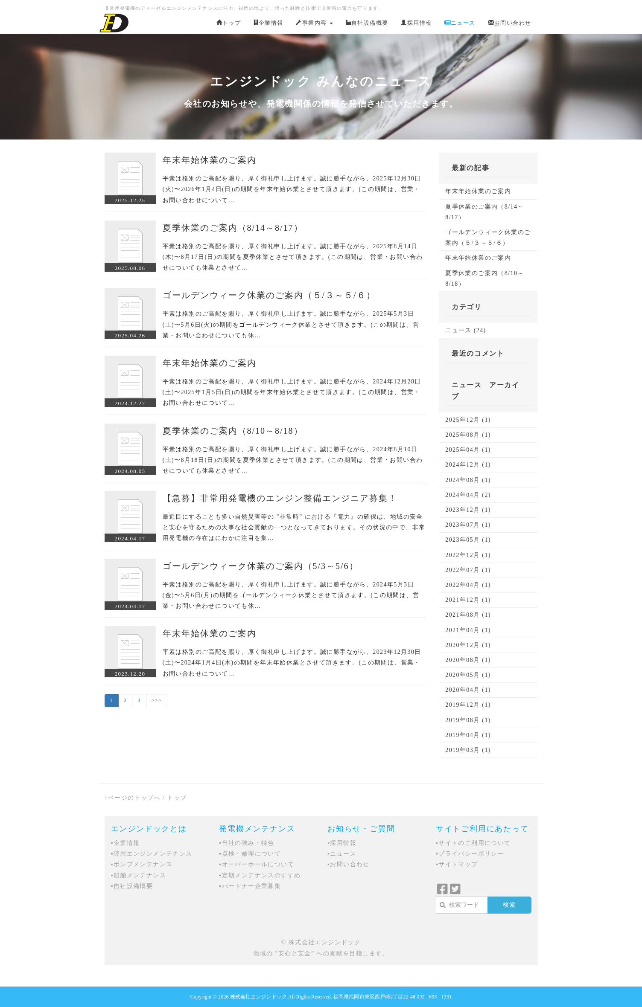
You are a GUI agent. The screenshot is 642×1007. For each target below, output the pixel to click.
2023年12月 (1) (468, 510)
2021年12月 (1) (468, 600)
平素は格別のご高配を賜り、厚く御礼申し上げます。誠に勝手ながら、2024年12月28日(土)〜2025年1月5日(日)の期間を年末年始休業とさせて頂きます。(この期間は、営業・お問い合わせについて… (292, 392)
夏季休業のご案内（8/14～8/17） (233, 227)
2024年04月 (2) (468, 495)
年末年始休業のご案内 (210, 160)
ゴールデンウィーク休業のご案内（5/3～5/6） (261, 566)
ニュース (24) (465, 330)
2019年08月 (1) (468, 720)
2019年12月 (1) (468, 705)
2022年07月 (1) (468, 570)
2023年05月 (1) (468, 540)
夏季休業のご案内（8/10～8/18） (233, 430)
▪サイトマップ (457, 864)
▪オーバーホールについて (256, 864)
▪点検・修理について (250, 853)
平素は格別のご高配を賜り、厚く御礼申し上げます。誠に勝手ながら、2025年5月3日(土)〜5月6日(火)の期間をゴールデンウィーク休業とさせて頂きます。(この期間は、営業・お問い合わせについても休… (291, 324)
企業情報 (268, 23)
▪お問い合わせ (348, 864)
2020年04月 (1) (468, 690)
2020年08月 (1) (468, 660)
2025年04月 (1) (468, 450)
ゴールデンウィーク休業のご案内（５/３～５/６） (269, 295)
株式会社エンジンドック (258, 997)
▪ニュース (341, 853)
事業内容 (314, 23)
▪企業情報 (125, 843)
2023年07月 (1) (468, 525)
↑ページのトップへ (133, 798)
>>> (157, 700)
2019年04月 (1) (468, 735)
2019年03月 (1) (468, 750)
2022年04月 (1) (468, 585)
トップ (228, 23)
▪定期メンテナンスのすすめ (260, 875)
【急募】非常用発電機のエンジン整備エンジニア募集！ (280, 498)
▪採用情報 (341, 843)
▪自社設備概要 (132, 886)
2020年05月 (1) (468, 675)
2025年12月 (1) (468, 420)
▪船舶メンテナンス (138, 875)
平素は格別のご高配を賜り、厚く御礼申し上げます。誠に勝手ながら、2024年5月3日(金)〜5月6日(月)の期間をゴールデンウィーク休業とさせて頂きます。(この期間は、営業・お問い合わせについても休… (291, 595)
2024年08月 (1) (468, 480)
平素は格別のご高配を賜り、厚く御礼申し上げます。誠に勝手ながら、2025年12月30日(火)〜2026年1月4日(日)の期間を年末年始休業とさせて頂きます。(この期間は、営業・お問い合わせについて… (292, 189)
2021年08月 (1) (468, 615)
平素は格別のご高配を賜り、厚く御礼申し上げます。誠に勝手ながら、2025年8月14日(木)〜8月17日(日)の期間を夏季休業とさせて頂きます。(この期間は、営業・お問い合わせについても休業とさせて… (293, 257)
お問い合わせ (509, 23)
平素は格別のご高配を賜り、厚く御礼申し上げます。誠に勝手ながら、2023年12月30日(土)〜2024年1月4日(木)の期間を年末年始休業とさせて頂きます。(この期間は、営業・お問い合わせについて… (292, 662)
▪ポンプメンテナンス (142, 864)
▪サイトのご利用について (473, 843)
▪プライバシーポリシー (470, 853)
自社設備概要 (367, 23)
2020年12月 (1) (468, 645)
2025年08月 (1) (468, 435)
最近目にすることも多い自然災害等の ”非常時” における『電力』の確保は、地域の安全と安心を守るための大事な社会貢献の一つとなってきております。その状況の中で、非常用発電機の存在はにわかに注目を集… (294, 527)
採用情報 (416, 23)
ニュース (459, 23)
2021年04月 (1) (468, 630)
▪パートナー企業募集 (250, 886)
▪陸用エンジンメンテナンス (152, 853)
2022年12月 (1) (468, 555)
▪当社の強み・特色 (246, 843)
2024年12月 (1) (468, 464)
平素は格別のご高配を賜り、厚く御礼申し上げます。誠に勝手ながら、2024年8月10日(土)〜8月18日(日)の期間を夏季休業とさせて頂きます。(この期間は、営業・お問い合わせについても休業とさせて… (293, 460)
